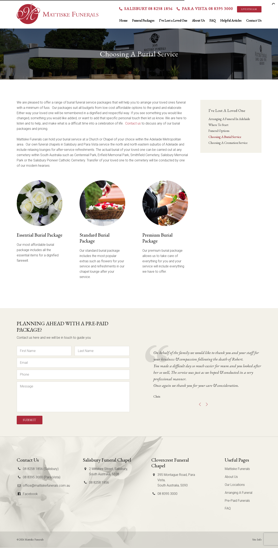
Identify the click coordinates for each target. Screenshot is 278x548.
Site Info (256, 539)
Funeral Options (218, 131)
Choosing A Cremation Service (228, 143)
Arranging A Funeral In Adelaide (229, 119)
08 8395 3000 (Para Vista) (41, 477)
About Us (198, 20)
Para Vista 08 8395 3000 (207, 9)
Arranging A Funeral (238, 493)
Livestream (249, 9)
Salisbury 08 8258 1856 (148, 9)
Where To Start (218, 125)
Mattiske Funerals (237, 469)
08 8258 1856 (99, 482)
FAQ (212, 20)
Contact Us (253, 20)
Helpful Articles (230, 20)
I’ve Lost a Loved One (173, 20)
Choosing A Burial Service (224, 137)
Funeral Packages (143, 20)
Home (123, 20)
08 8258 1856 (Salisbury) (41, 469)
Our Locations (235, 485)
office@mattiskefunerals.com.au (46, 485)
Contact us (133, 123)
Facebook (30, 494)
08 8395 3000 (167, 494)
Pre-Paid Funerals (237, 501)
